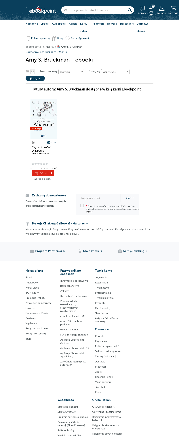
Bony (60, 38)
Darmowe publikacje (37, 313)
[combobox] (71, 71)
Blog (28, 338)
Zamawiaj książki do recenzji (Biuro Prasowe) (71, 423)
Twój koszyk (102, 287)
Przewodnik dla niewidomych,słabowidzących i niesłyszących (69, 305)
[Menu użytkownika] (162, 10)
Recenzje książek (104, 376)
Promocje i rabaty (35, 297)
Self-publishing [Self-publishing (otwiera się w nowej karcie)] (133, 251)
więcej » (90, 211)
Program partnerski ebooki (73, 416)
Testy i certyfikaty (36, 333)
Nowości (112, 23)
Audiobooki (59, 23)
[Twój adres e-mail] (99, 198)
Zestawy (31, 318)
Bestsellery (127, 23)
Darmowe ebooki (142, 27)
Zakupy (64, 290)
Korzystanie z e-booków (74, 295)
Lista (28, 72)
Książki (73, 23)
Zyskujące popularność (39, 302)
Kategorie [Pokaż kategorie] (32, 23)
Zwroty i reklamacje (106, 356)
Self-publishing (66, 430)
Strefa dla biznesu (68, 406)
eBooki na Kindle (69, 329)
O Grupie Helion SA (103, 406)
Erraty (98, 371)
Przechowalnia (103, 292)
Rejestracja (101, 282)
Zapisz (130, 198)
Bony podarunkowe (37, 328)
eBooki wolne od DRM (72, 315)
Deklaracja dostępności (108, 351)
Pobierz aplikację (40, 38)
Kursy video (83, 27)
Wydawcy (31, 323)
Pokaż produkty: (49, 71)
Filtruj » (35, 78)
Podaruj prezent (80, 38)
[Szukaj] (129, 10)
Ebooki (45, 23)
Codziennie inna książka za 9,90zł (45, 52)
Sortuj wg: (95, 71)
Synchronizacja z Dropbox (74, 334)
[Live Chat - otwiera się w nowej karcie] (151, 10)
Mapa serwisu (103, 381)
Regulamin (101, 341)
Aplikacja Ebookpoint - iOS (75, 348)
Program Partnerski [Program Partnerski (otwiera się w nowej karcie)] (48, 251)
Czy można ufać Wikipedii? (41, 149)
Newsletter (101, 313)
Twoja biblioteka (104, 297)
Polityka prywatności (107, 346)
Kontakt (99, 336)
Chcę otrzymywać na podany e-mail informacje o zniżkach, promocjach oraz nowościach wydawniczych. (109, 208)
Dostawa (100, 361)
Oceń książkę (102, 307)
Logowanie (101, 277)
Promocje (98, 23)
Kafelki (32, 72)
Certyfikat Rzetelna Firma (106, 411)
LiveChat (100, 386)
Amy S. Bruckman (40, 153)
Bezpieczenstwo (69, 285)
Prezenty (100, 302)
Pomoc (99, 392)
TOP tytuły (32, 292)
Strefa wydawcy (67, 411)
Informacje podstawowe (74, 280)
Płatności (100, 366)
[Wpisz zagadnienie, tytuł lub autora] (93, 10)
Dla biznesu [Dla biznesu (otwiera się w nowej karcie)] (91, 251)
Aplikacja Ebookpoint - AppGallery (72, 355)
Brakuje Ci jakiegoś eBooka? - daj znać (58, 223)
